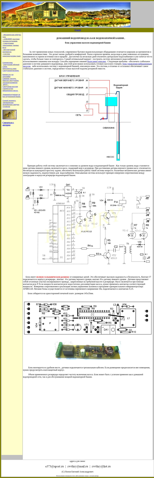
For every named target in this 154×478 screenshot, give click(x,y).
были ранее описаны (96, 61)
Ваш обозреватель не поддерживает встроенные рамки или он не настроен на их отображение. (11, 244)
